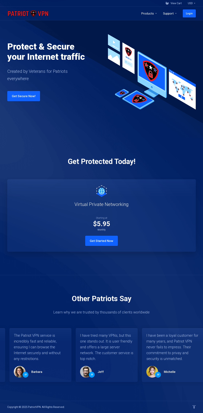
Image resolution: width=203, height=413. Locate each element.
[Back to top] (194, 407)
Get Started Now (101, 241)
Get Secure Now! (20, 96)
